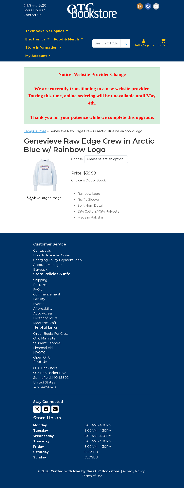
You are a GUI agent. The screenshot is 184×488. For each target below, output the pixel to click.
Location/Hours (45, 318)
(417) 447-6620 (35, 5)
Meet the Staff (44, 323)
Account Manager (47, 265)
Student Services (46, 343)
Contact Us (42, 250)
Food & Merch (67, 39)
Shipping (40, 280)
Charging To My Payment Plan (57, 260)
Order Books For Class (50, 334)
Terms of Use (92, 476)
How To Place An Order (52, 255)
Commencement (46, 294)
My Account (36, 56)
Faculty (39, 299)
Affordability (42, 309)
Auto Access (42, 313)
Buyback (40, 269)
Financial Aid (43, 348)
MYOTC (39, 353)
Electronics (36, 39)
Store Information (42, 47)
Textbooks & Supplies (45, 31)
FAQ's (37, 289)
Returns (39, 285)
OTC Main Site (44, 338)
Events (38, 304)
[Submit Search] (125, 43)
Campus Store (35, 131)
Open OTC (41, 357)
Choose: (77, 159)
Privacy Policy (134, 471)
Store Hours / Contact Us (34, 12)
